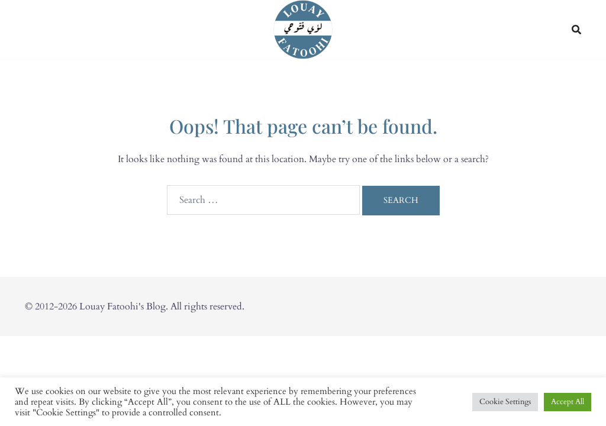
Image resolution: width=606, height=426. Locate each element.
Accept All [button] (567, 401)
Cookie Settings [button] (505, 401)
